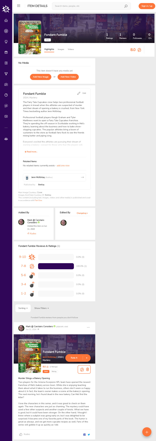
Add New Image (40, 76)
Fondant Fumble (54, 352)
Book (46, 371)
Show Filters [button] (41, 308)
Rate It (74, 357)
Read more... (31, 152)
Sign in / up (147, 6)
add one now (63, 165)
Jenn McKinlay (49, 357)
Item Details (37, 6)
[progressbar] (56, 266)
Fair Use (38, 200)
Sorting (23, 308)
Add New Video (68, 76)
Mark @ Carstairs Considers (35, 221)
